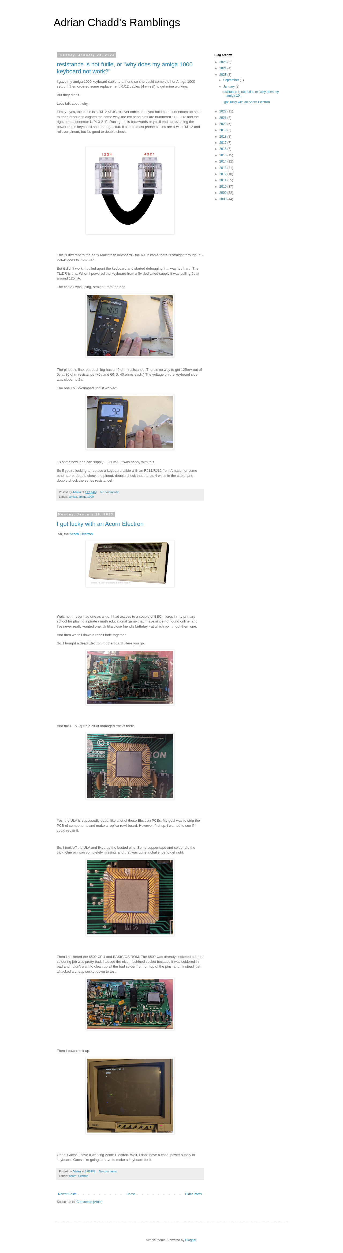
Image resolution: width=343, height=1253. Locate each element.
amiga (73, 496)
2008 (223, 199)
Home (130, 1194)
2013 (223, 168)
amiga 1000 (86, 496)
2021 (223, 118)
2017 (223, 143)
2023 (223, 75)
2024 (223, 68)
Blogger (190, 1240)
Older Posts (193, 1194)
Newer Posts (67, 1194)
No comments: (110, 492)
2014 (223, 161)
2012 (223, 174)
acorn (72, 1175)
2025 (223, 62)
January (229, 86)
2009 (223, 193)
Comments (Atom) (89, 1202)
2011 (223, 180)
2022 (223, 111)
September (231, 80)
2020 (223, 124)
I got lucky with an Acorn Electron (100, 523)
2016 (223, 149)
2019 (223, 130)
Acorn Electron (81, 534)
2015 (223, 155)
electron (83, 1175)
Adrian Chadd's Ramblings (117, 22)
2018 (223, 136)
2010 (223, 186)
